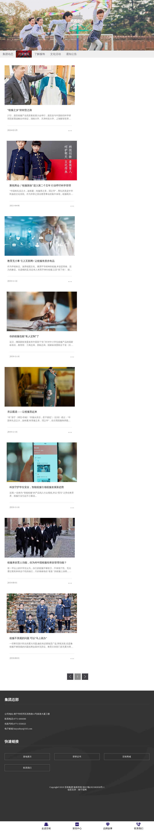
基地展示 (27, 756)
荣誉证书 (77, 756)
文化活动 (55, 54)
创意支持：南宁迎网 (77, 789)
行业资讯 (24, 54)
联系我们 (27, 768)
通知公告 (71, 54)
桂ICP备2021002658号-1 (94, 787)
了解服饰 (39, 54)
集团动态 (8, 54)
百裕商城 (126, 756)
